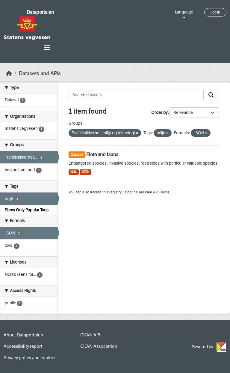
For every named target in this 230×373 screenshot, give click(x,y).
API (141, 192)
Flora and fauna (102, 154)
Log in (215, 12)
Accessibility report (23, 346)
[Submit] (211, 95)
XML (73, 172)
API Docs (160, 192)
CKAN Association (98, 346)
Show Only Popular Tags (27, 210)
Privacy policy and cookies (30, 357)
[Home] (9, 73)
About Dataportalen (23, 335)
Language (184, 12)
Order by (159, 112)
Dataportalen (40, 12)
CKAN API (90, 335)
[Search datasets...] (136, 95)
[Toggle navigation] (47, 47)
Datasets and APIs (40, 73)
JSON (85, 172)
